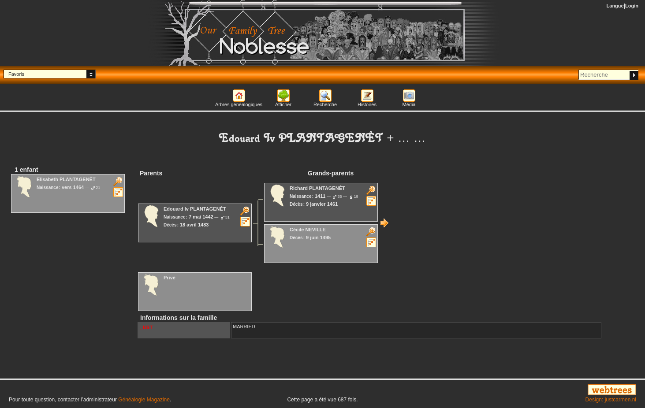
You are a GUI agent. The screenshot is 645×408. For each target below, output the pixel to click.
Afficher (283, 104)
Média (409, 104)
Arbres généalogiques (238, 104)
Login (631, 5)
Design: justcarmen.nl (610, 400)
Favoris (16, 74)
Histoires (367, 104)
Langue (615, 5)
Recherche (325, 104)
